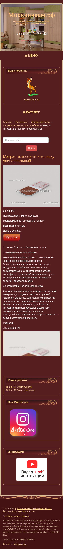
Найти (31, 148)
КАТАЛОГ (33, 112)
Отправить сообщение (31, 40)
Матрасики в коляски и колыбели (21, 125)
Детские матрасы (40, 122)
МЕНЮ (33, 55)
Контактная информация (14, 544)
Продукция (21, 122)
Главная (7, 122)
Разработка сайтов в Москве (16, 516)
